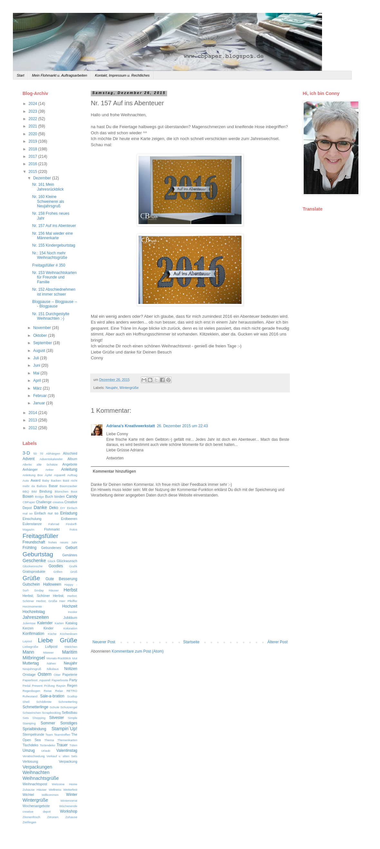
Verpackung (68, 761)
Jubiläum (70, 617)
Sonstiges (68, 723)
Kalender (44, 623)
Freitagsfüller (40, 536)
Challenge (44, 502)
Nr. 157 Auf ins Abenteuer (54, 225)
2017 (33, 156)
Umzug (29, 750)
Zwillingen (29, 822)
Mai (37, 373)
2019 (33, 141)
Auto (26, 480)
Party (73, 680)
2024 (33, 103)
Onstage (29, 674)
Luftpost (51, 646)
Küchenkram (68, 634)
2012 (33, 428)
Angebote (69, 464)
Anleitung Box (33, 475)
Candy (71, 496)
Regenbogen (31, 691)
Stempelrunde (33, 734)
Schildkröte (44, 701)
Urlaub (45, 750)
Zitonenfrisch (31, 817)
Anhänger (30, 469)
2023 (33, 111)
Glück (52, 561)
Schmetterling (67, 701)
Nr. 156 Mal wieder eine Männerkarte (52, 235)
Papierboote (60, 680)
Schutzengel (68, 707)
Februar (40, 395)
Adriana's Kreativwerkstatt (130, 426)
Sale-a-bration (52, 696)
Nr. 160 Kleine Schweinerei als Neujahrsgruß (48, 201)
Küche (52, 634)
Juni (37, 365)
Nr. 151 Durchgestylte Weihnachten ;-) (50, 316)
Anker (49, 469)
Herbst (70, 589)
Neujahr (112, 388)
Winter (71, 794)
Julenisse (29, 623)
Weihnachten (36, 772)
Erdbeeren (69, 519)
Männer (48, 652)
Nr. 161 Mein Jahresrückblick (48, 186)
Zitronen (52, 817)
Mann (28, 652)
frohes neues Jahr (62, 542)
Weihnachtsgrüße (41, 778)
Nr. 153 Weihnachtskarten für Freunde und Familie (54, 277)
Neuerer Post (103, 642)
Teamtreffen (62, 734)
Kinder (48, 628)
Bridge (39, 496)
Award (35, 480)
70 (41, 453)
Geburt (71, 547)
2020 (33, 134)
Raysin (60, 685)
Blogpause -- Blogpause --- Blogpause (54, 303)
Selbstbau (69, 712)
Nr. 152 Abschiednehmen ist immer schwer (53, 291)
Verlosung (30, 761)
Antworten (115, 458)
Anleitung (69, 469)
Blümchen (62, 491)
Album (72, 459)
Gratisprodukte (34, 571)
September (43, 343)
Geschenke (34, 560)
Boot (74, 491)
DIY (62, 508)
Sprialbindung (34, 729)
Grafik (73, 566)
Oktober (40, 335)
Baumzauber (68, 486)
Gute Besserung (62, 579)
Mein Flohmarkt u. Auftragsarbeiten (59, 75)
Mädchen (71, 646)
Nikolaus (53, 669)
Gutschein (31, 584)
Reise (48, 691)
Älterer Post (277, 642)
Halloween (52, 584)
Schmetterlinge (35, 707)
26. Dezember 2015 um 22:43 (182, 426)
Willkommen (50, 795)
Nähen (51, 663)
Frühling (29, 547)
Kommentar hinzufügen (114, 471)
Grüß (73, 571)
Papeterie (69, 674)
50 (35, 453)
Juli (36, 358)
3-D (26, 453)
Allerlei (27, 464)
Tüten (73, 745)
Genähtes (69, 555)
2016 (33, 164)
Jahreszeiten (36, 617)
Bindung (45, 491)
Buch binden (55, 496)
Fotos (73, 529)
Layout (27, 641)
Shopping (39, 718)
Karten (59, 623)
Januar (39, 403)
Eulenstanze (32, 524)
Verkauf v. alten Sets (61, 756)
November (42, 327)
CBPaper (29, 502)
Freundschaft (34, 542)
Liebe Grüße (57, 640)
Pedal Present (33, 685)
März (38, 388)
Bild (34, 491)
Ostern (45, 674)
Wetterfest (70, 789)
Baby (45, 480)
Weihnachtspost (35, 784)
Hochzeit (69, 606)
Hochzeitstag (34, 611)
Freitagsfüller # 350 (48, 265)
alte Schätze (47, 464)
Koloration (70, 628)
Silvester (56, 717)
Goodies (56, 566)
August (39, 350)
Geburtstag (38, 554)
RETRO (71, 691)
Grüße (31, 578)
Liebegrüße (30, 646)
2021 (33, 126)
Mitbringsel (34, 657)
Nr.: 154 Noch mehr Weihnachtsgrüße (49, 255)
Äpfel (48, 475)
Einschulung (32, 519)
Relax (59, 691)
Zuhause (71, 817)
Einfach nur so (46, 513)
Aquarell (59, 475)
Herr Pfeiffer (68, 601)
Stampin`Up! (64, 728)
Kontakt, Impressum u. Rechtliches (122, 75)
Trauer (62, 745)
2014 (33, 412)
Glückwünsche (33, 566)
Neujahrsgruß (32, 669)
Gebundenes (51, 548)
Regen (72, 685)
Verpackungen (37, 766)
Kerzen (28, 628)
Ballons (42, 486)
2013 (33, 420)
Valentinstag (66, 750)
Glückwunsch (67, 561)
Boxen (28, 496)
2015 (33, 171)
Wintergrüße (128, 388)
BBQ (26, 491)
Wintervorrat (69, 800)
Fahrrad (53, 524)
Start (20, 75)
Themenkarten (67, 740)
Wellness (55, 789)
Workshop (68, 811)
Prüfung (49, 685)
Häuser (54, 590)
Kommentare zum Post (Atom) (138, 651)
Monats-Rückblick (59, 658)
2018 (33, 149)
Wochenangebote (36, 806)
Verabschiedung (34, 756)
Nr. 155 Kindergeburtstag (53, 245)
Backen (56, 480)
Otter (57, 674)
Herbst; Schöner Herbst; (43, 596)
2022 (33, 119)
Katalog (71, 623)
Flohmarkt (52, 529)
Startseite (191, 642)
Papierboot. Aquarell (37, 680)
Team (49, 734)
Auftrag (72, 475)
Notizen (70, 668)
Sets (26, 718)
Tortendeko (47, 745)
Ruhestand (30, 696)
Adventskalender (51, 459)
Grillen (57, 571)
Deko (53, 507)
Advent (28, 459)
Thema (49, 740)
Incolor (72, 612)
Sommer (48, 723)
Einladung (68, 513)
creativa (57, 502)
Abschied (70, 453)
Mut (74, 658)
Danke (40, 507)
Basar (53, 486)
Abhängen (53, 453)
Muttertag (31, 663)
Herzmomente (32, 606)
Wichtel (28, 795)
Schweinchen (32, 712)
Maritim (69, 652)
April (37, 380)
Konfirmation (33, 633)
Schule (54, 707)
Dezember (42, 178)
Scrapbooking (51, 712)
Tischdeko (30, 745)
